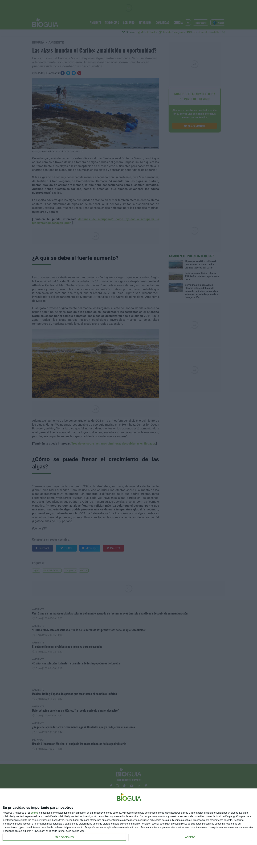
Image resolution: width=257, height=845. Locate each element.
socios (34, 813)
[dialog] (128, 817)
